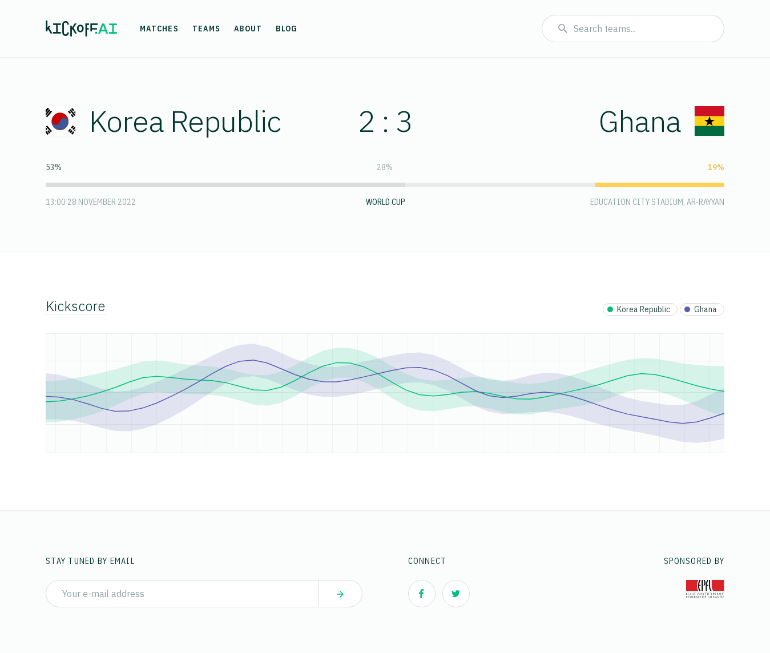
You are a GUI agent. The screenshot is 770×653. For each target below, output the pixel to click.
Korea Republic (163, 121)
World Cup (385, 202)
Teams (206, 28)
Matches (159, 28)
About (248, 28)
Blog (286, 28)
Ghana (661, 121)
